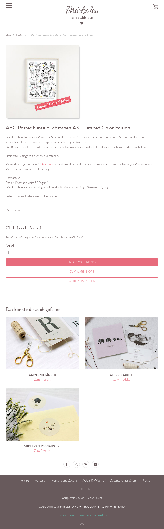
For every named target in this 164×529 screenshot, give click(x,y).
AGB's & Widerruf (93, 480)
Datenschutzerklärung (123, 480)
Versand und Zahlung (65, 480)
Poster (19, 35)
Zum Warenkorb (82, 272)
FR (88, 489)
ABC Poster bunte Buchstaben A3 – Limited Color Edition (61, 35)
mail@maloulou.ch (72, 497)
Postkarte (48, 164)
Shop (8, 35)
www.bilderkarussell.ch (93, 515)
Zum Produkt (42, 379)
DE (81, 489)
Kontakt (24, 480)
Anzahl (10, 245)
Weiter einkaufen (82, 281)
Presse (146, 480)
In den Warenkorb (82, 262)
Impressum (40, 480)
